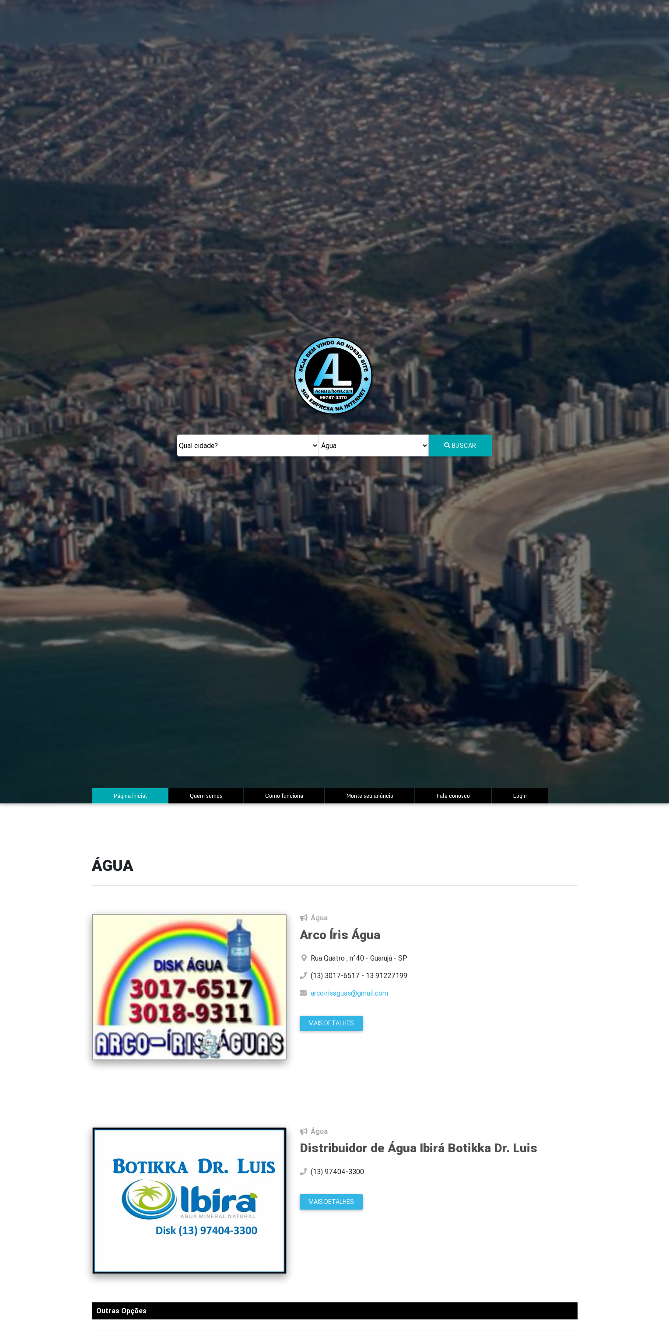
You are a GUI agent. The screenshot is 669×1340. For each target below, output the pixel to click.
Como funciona (284, 795)
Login (520, 795)
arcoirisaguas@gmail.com (349, 993)
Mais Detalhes (331, 1023)
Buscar (460, 445)
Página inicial (138, 795)
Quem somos (206, 795)
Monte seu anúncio (369, 795)
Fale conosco (453, 795)
